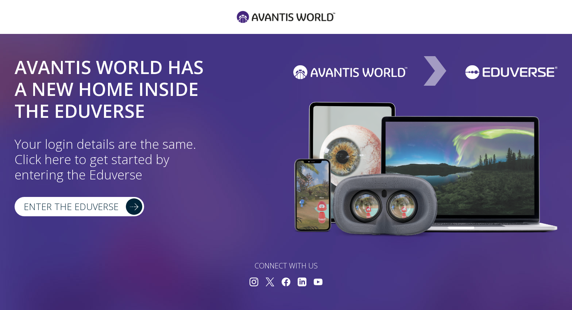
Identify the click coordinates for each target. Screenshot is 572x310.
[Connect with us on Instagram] (254, 283)
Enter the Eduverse (71, 206)
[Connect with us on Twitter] (270, 283)
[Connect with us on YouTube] (318, 283)
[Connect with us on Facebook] (286, 283)
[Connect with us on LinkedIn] (302, 283)
